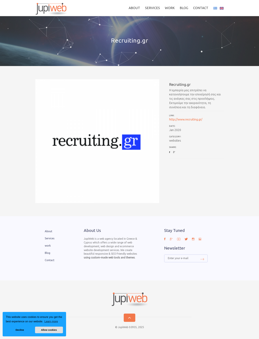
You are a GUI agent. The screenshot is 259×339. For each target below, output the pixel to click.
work (170, 8)
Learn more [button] (51, 321)
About (134, 8)
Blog (184, 8)
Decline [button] (20, 330)
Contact (200, 8)
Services (152, 8)
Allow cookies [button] (49, 330)
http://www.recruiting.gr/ (185, 119)
